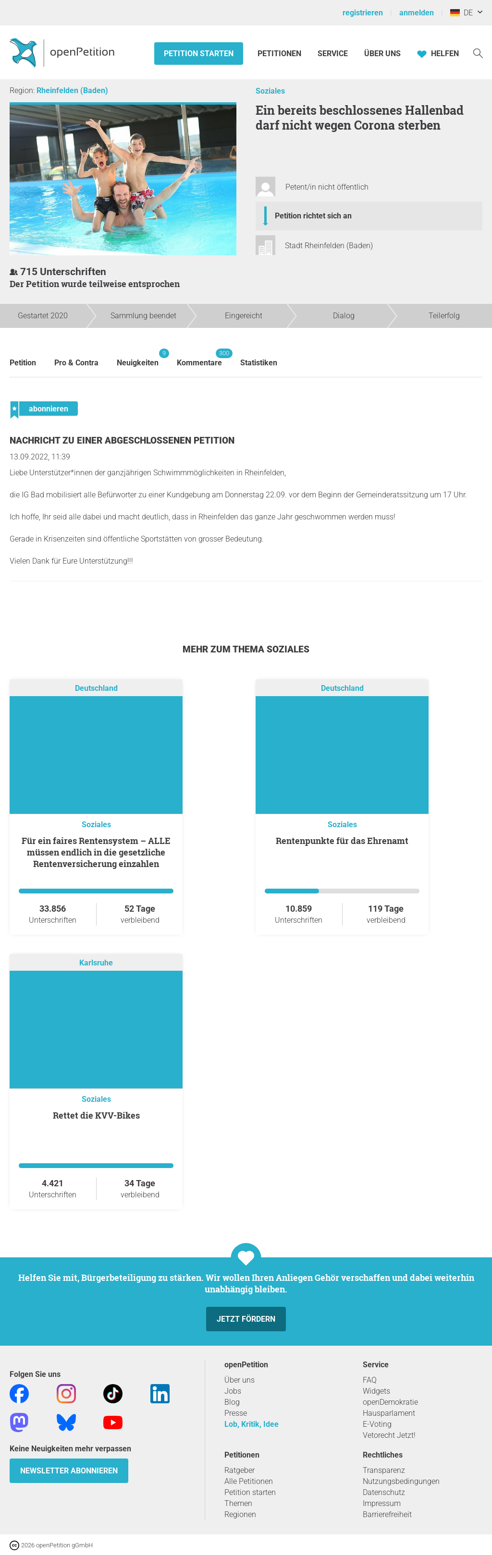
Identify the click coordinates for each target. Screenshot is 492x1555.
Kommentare (199, 358)
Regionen (240, 1514)
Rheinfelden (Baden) (72, 90)
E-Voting (377, 1424)
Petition (23, 362)
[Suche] (478, 52)
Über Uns (382, 53)
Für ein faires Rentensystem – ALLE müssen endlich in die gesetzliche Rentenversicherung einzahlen (96, 852)
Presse (235, 1413)
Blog (232, 1402)
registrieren (363, 12)
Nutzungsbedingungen (401, 1481)
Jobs (232, 1391)
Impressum (382, 1503)
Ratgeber (239, 1470)
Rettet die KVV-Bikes (96, 1115)
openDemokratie (390, 1402)
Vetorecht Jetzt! (389, 1435)
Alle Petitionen (248, 1481)
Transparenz (384, 1470)
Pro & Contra (76, 362)
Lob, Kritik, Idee (251, 1424)
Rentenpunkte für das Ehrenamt (342, 840)
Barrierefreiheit (387, 1514)
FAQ (370, 1380)
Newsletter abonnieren (69, 1470)
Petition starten (199, 53)
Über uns (239, 1380)
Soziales (270, 91)
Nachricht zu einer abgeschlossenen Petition (122, 440)
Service (333, 53)
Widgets (376, 1391)
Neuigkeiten (138, 358)
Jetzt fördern (246, 1319)
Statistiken (258, 362)
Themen (238, 1503)
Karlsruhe (96, 963)
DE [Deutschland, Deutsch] (461, 12)
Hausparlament (389, 1413)
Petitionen (280, 53)
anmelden (416, 12)
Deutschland (96, 688)
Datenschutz (384, 1492)
